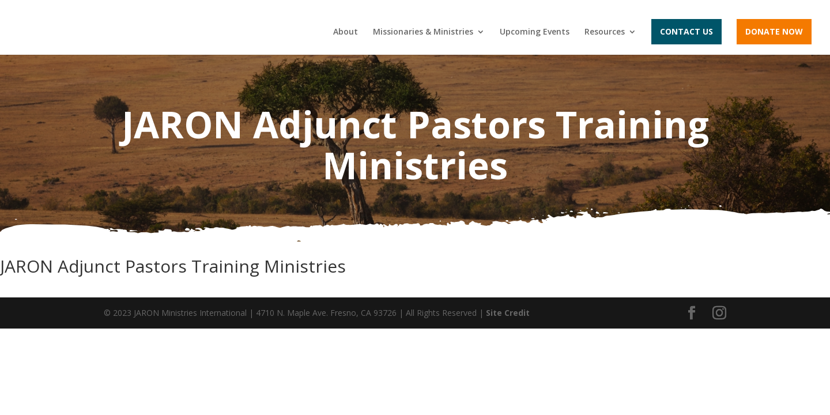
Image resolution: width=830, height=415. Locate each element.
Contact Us (686, 31)
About (345, 32)
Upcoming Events (534, 32)
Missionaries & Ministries (423, 32)
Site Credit (508, 312)
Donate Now (774, 31)
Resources (604, 32)
